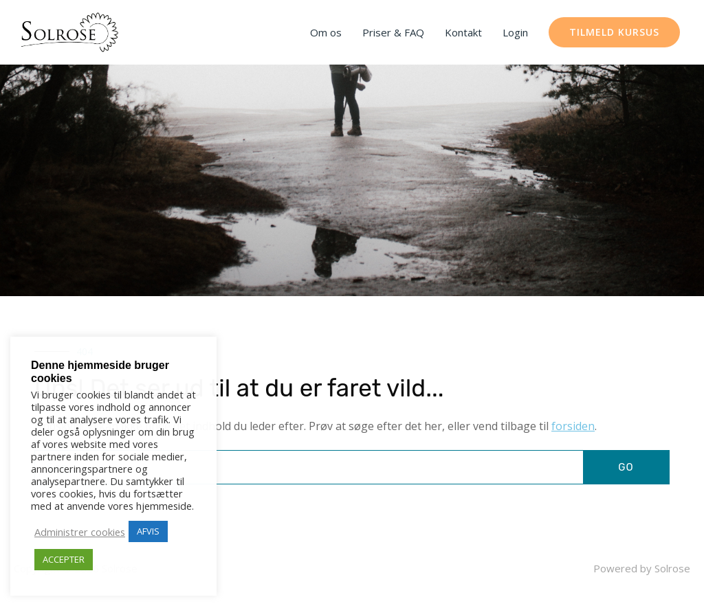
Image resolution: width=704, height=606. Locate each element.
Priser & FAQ (393, 32)
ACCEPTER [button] (64, 559)
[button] (614, 32)
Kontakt (463, 32)
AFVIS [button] (148, 531)
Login (515, 32)
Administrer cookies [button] (79, 532)
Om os (326, 32)
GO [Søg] (625, 467)
